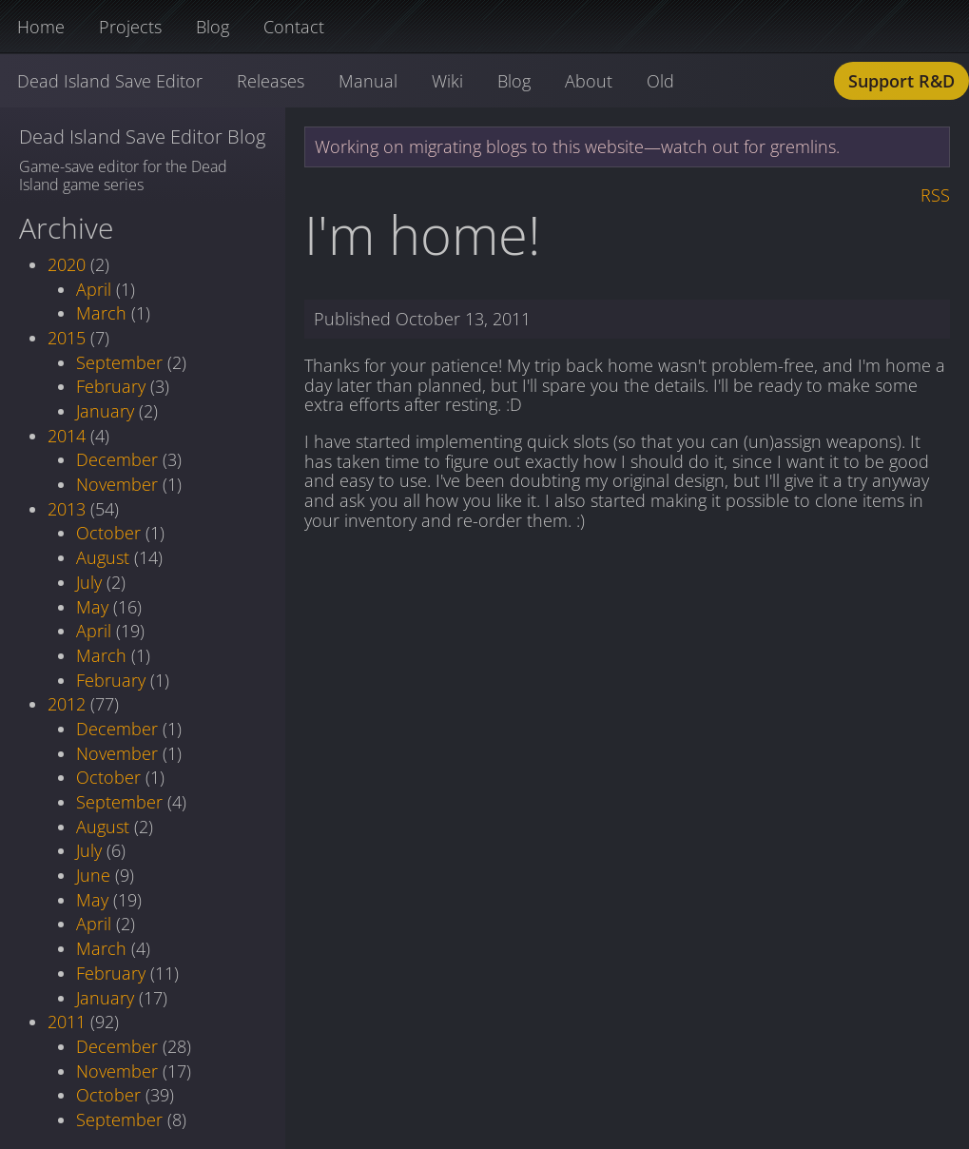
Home (41, 26)
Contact (293, 26)
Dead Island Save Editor (110, 80)
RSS (935, 195)
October (108, 532)
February (110, 386)
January (105, 410)
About (588, 80)
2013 (67, 508)
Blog (212, 26)
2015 (67, 337)
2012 (67, 703)
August (102, 557)
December (117, 459)
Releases (270, 80)
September (119, 362)
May (92, 606)
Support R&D (901, 80)
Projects (130, 26)
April (93, 289)
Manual (368, 80)
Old (660, 80)
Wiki (447, 80)
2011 (67, 1021)
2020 (67, 264)
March (101, 313)
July (89, 582)
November (117, 484)
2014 (67, 435)
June (93, 875)
